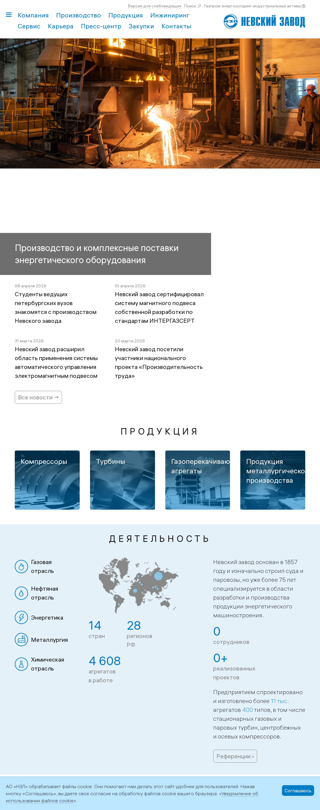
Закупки (141, 26)
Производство (78, 15)
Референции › (235, 756)
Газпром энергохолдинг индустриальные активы (252, 6)
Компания (33, 15)
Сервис (29, 26)
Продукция (125, 15)
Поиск (190, 6)
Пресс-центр (101, 26)
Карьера (61, 26)
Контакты (176, 26)
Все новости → (38, 397)
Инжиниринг (170, 15)
